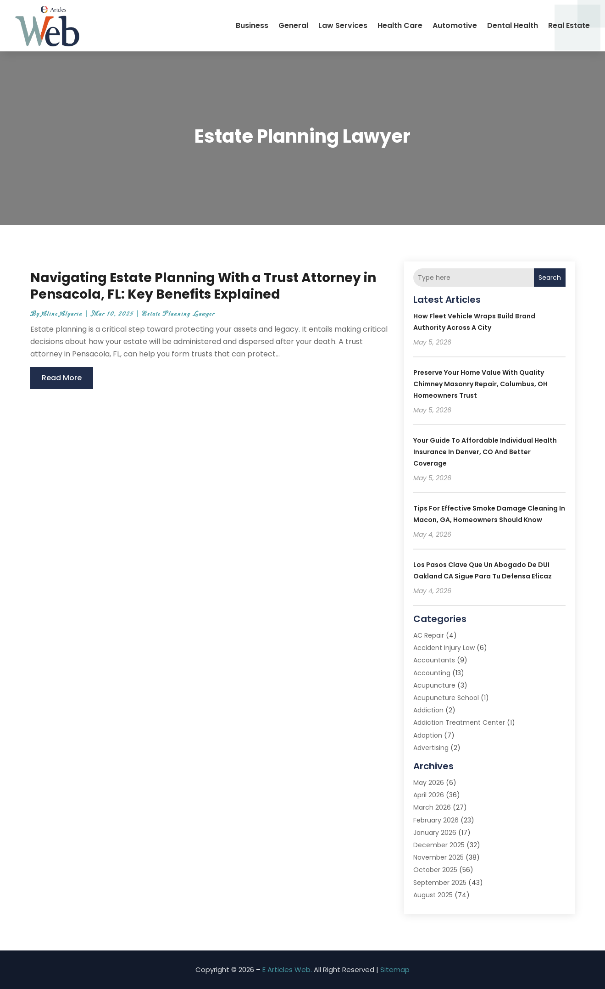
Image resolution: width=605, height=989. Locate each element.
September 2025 (439, 882)
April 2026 (428, 795)
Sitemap (395, 969)
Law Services (342, 25)
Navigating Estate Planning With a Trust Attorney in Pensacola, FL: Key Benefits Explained (203, 286)
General (293, 25)
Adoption (427, 735)
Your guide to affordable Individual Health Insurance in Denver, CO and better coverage (485, 452)
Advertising (431, 747)
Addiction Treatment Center (459, 722)
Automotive (455, 25)
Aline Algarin (62, 314)
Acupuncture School (446, 697)
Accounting (431, 673)
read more (62, 377)
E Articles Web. (287, 969)
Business (252, 25)
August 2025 (433, 895)
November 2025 (438, 857)
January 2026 (434, 832)
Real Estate (569, 25)
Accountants (434, 660)
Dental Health (512, 25)
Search (549, 277)
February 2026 (436, 820)
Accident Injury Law (444, 647)
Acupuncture (434, 685)
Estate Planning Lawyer (178, 314)
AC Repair (428, 635)
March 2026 (432, 807)
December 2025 (439, 845)
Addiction (428, 710)
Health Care (399, 25)
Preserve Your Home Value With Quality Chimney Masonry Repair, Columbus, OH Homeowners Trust (480, 384)
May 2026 (428, 782)
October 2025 (435, 869)
